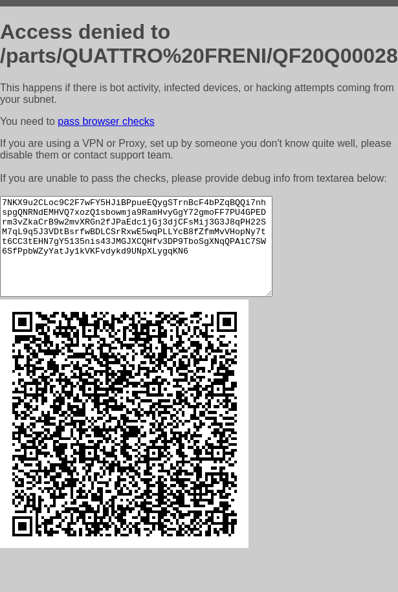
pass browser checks (106, 121)
